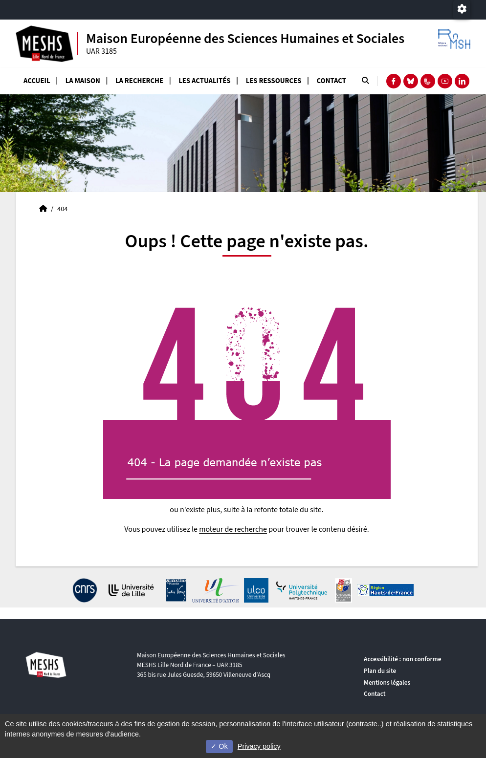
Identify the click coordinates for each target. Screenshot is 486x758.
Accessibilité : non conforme (402, 659)
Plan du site (380, 670)
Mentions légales (387, 682)
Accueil (36, 81)
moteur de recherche (233, 529)
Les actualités (204, 81)
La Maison (83, 81)
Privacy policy (259, 746)
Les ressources (274, 81)
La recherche (139, 81)
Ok (219, 746)
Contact (331, 81)
